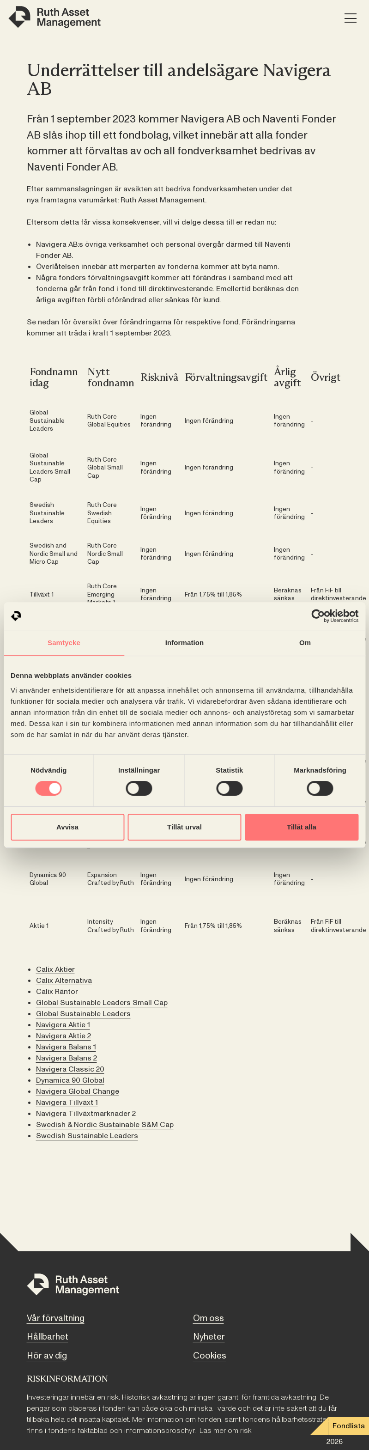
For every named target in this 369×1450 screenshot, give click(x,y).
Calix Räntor (57, 992)
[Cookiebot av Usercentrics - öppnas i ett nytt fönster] (318, 616)
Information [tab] (184, 642)
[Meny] (350, 18)
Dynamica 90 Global (70, 1080)
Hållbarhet (47, 1337)
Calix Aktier (55, 969)
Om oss (208, 1318)
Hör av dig (47, 1356)
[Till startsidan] (73, 1286)
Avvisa (67, 827)
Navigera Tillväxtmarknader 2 (86, 1114)
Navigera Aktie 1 (63, 1025)
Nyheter (209, 1337)
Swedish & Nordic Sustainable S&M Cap (105, 1125)
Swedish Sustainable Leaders (87, 1136)
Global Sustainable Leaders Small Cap (102, 1003)
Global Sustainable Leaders (83, 1014)
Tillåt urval (184, 827)
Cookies (209, 1356)
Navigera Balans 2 (66, 1058)
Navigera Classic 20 (70, 1069)
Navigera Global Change (77, 1091)
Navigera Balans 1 (66, 1047)
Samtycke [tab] (64, 642)
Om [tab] (305, 642)
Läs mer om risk (226, 1431)
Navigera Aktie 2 (63, 1036)
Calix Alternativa (64, 980)
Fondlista (349, 1426)
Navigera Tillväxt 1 (67, 1102)
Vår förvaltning (56, 1318)
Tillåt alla (301, 827)
